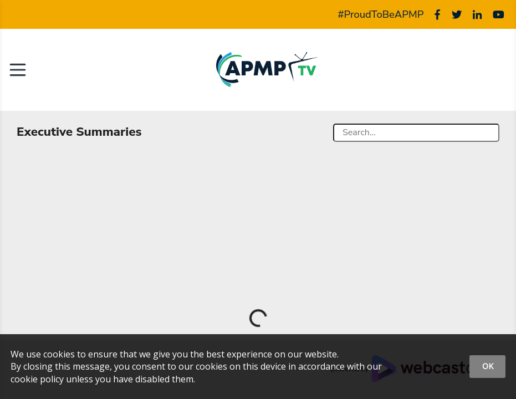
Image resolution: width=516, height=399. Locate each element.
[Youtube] (498, 14)
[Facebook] (437, 14)
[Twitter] (456, 14)
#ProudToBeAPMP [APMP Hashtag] (381, 14)
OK (487, 366)
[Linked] (477, 14)
